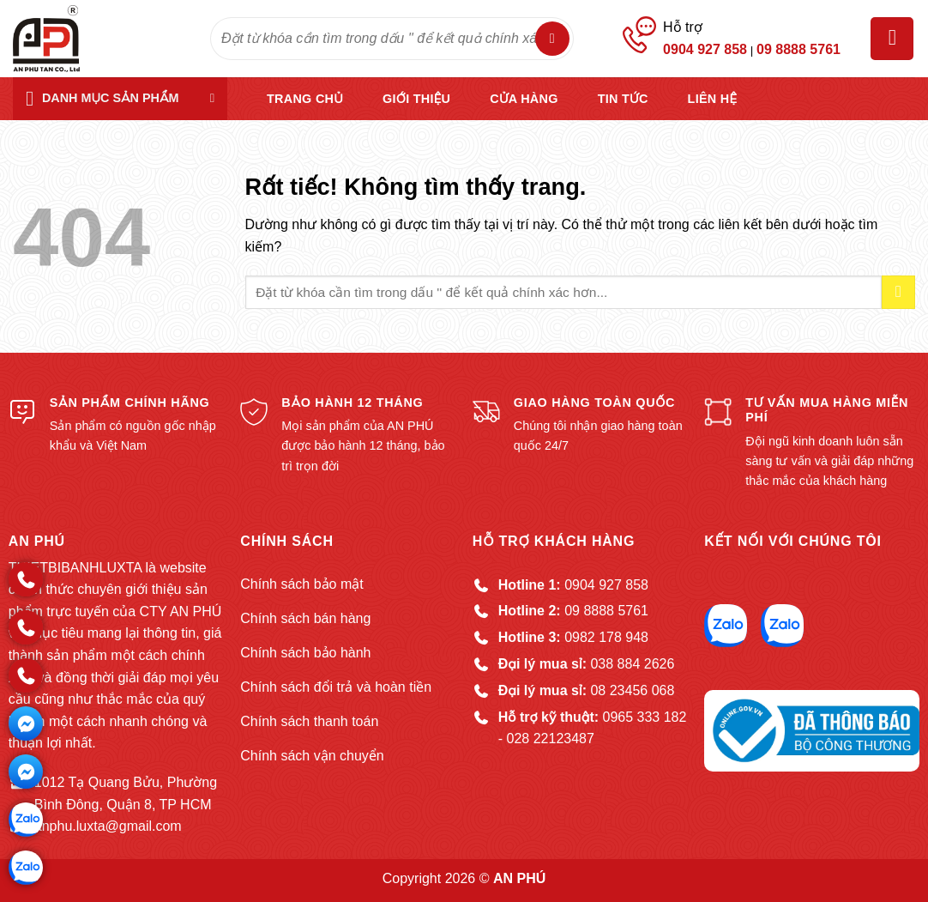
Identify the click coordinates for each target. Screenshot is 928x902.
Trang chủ (305, 99)
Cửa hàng (523, 99)
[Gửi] (552, 38)
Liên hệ (713, 99)
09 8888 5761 (798, 49)
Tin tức (623, 99)
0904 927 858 (705, 49)
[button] (892, 38)
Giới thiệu (416, 99)
